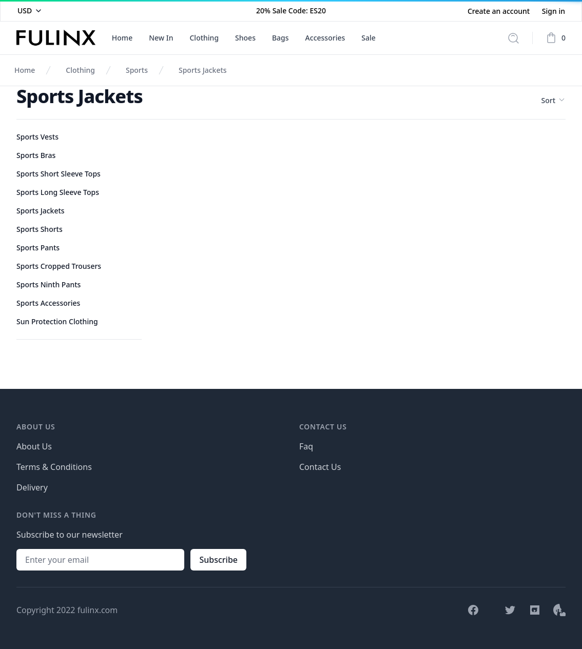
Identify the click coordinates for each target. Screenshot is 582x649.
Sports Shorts (39, 229)
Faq (306, 446)
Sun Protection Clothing (57, 321)
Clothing (204, 38)
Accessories (325, 38)
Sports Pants (38, 247)
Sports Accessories (48, 303)
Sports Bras (35, 155)
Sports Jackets (203, 70)
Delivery (32, 487)
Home (122, 38)
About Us (34, 446)
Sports (137, 70)
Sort (553, 100)
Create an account (500, 11)
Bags (280, 38)
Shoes (245, 38)
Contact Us (320, 467)
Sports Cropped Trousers (58, 266)
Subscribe (218, 559)
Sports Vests (37, 137)
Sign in (553, 11)
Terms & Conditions (54, 467)
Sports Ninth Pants (48, 284)
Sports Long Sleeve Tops (57, 192)
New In (161, 38)
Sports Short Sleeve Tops (58, 174)
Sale (368, 38)
